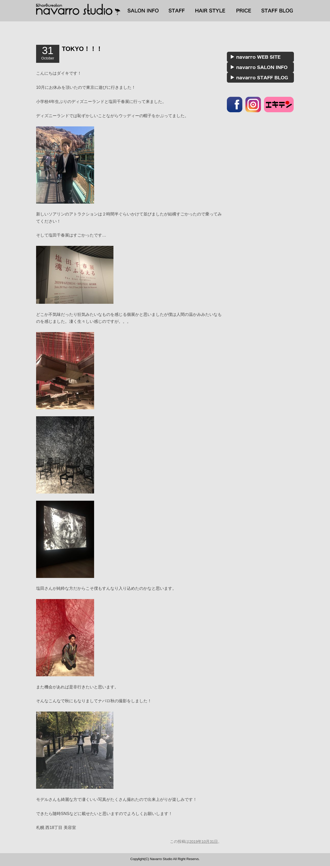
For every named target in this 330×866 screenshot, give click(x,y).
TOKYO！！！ (82, 48)
